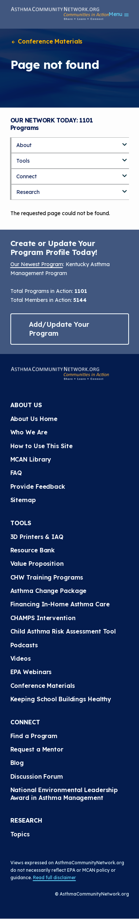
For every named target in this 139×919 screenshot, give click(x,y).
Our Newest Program (36, 264)
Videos (20, 658)
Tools (23, 160)
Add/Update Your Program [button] (59, 329)
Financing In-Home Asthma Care (60, 604)
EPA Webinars (31, 672)
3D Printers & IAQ (36, 536)
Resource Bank (32, 550)
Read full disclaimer (54, 877)
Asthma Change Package (48, 590)
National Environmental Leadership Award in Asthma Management (65, 793)
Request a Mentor (36, 749)
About (24, 145)
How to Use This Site (41, 446)
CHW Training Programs (46, 577)
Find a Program (34, 736)
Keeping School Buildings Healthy (61, 699)
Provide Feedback (37, 486)
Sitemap (23, 500)
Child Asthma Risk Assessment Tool (63, 631)
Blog (17, 762)
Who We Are (28, 432)
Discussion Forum (36, 776)
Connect (26, 176)
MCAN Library (31, 459)
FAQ (16, 472)
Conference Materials (46, 41)
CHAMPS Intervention (43, 618)
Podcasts (24, 645)
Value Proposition (37, 563)
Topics (20, 834)
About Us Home (34, 418)
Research (28, 192)
